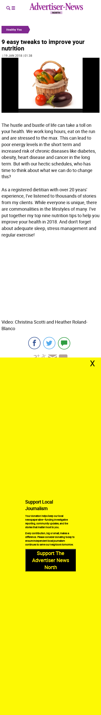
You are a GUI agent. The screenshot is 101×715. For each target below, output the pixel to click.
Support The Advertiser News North (50, 560)
